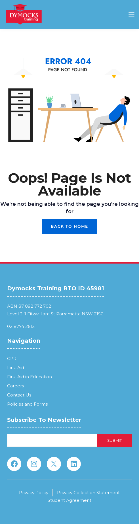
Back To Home (69, 226)
